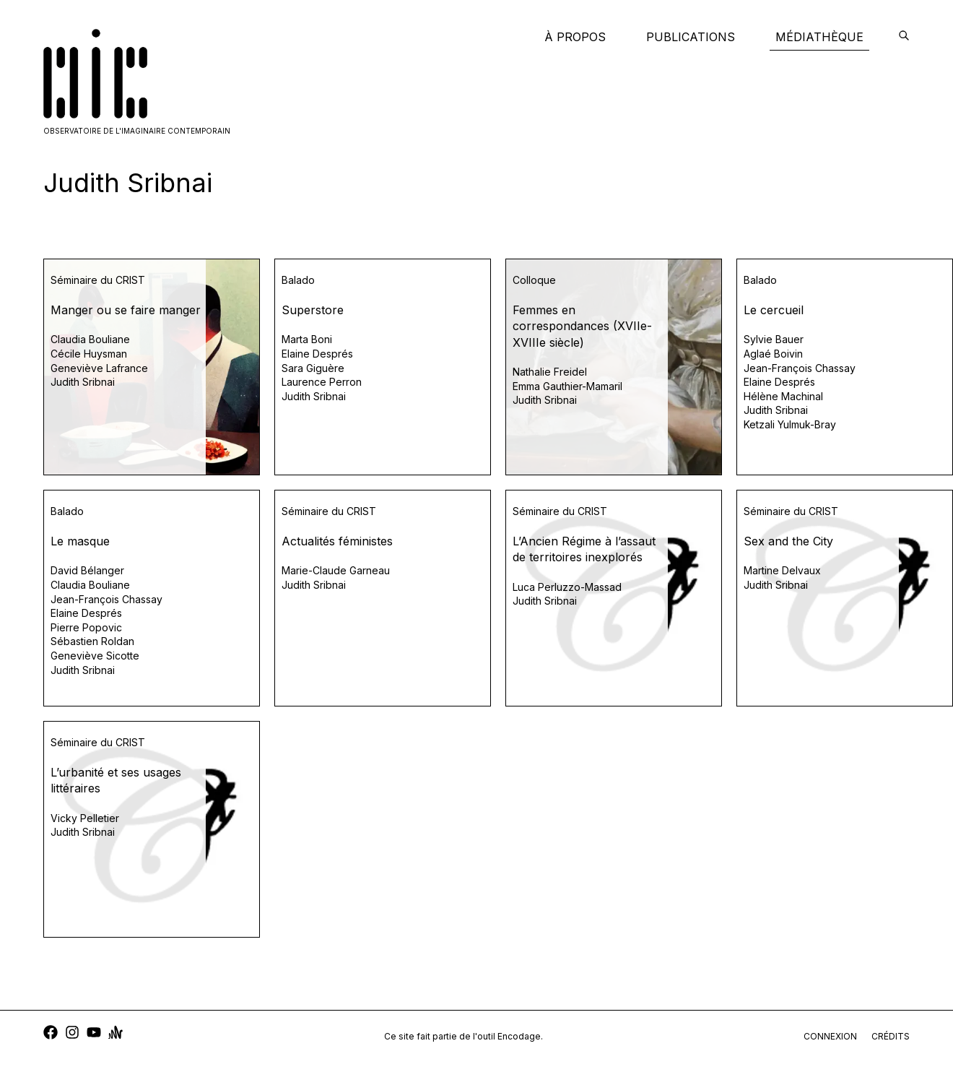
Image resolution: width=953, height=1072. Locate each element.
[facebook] (50, 1034)
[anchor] (115, 1034)
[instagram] (72, 1034)
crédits (890, 1036)
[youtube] (94, 1034)
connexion (830, 1036)
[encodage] (904, 37)
